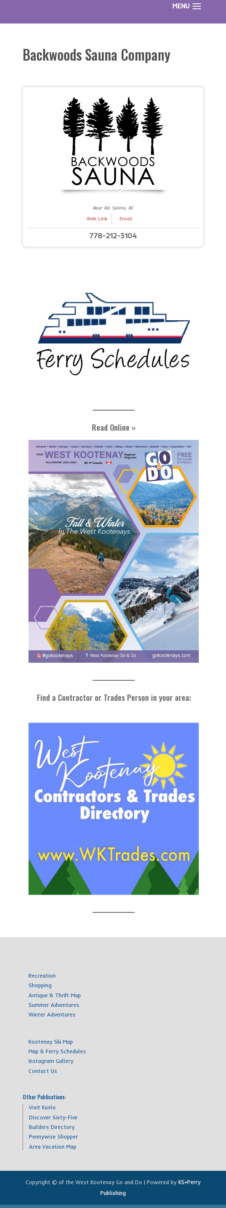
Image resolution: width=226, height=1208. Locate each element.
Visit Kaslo (42, 1107)
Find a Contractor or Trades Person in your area (113, 697)
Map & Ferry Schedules (57, 1051)
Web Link (97, 219)
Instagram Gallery (51, 1060)
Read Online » (113, 427)
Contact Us (43, 1071)
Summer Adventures (54, 1004)
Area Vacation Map (52, 1146)
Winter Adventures (52, 1014)
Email (125, 219)
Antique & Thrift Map (55, 995)
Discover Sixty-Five (53, 1117)
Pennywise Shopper (53, 1136)
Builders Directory (52, 1127)
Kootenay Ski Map (51, 1041)
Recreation (42, 975)
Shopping (40, 985)
